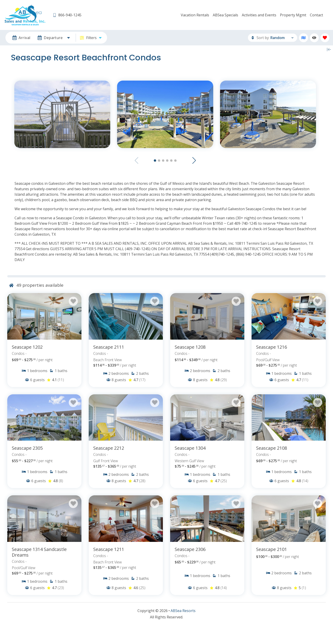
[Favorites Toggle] (325, 37)
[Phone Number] (67, 15)
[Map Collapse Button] (329, 49)
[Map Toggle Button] (303, 37)
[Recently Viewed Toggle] (314, 37)
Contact (316, 14)
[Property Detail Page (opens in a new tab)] (44, 316)
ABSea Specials (225, 14)
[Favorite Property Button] (73, 301)
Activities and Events (259, 14)
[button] (155, 160)
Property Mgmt (293, 14)
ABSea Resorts (183, 610)
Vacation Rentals (195, 14)
